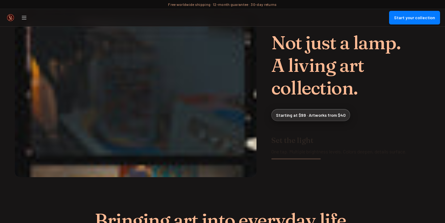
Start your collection (414, 17)
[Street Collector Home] (10, 17)
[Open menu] (24, 17)
